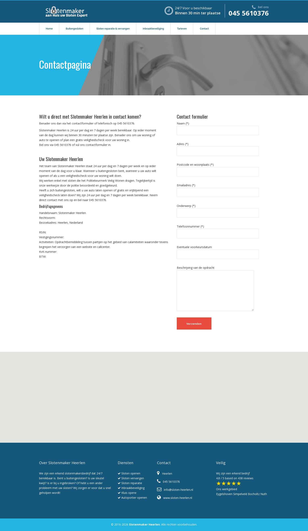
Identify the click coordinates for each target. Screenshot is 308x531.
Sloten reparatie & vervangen (113, 28)
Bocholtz (254, 494)
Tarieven (182, 28)
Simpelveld (240, 494)
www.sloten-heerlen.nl (174, 498)
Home (49, 28)
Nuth (263, 494)
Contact (204, 28)
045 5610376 (249, 13)
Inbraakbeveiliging (153, 28)
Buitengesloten (74, 28)
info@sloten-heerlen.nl (175, 490)
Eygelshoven (224, 494)
